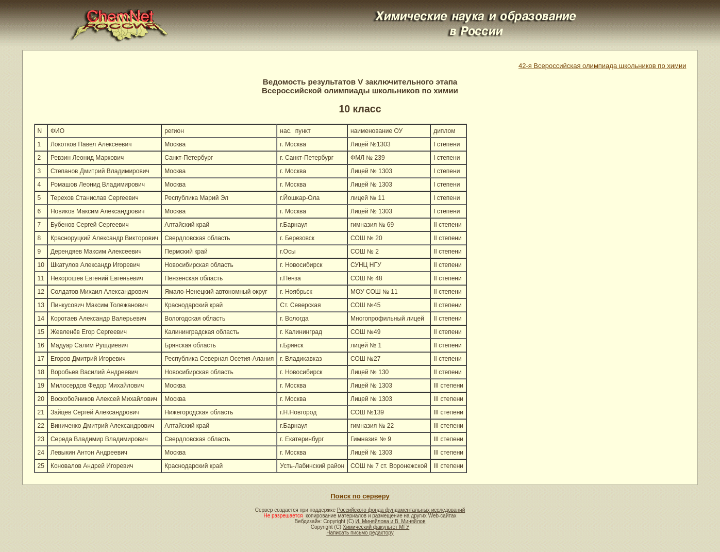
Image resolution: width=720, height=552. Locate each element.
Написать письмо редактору (359, 533)
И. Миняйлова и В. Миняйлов (390, 521)
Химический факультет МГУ (376, 527)
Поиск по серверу (359, 496)
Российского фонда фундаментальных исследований (401, 510)
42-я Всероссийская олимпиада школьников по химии (602, 66)
